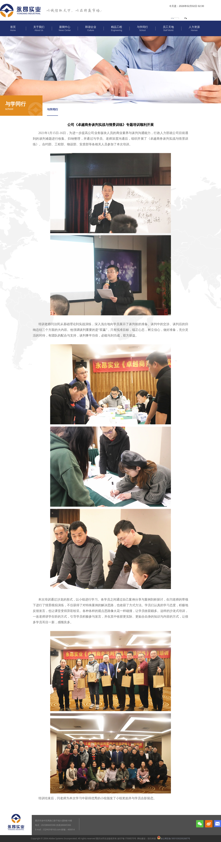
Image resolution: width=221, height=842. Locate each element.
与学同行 (52, 109)
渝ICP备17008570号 (126, 838)
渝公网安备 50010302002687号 (173, 838)
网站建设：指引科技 (146, 838)
